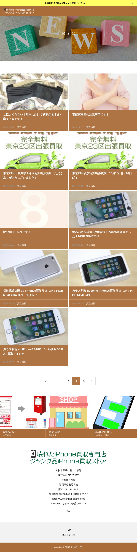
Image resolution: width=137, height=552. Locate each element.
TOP (68, 530)
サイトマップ (68, 535)
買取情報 (21, 128)
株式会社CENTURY (68, 475)
